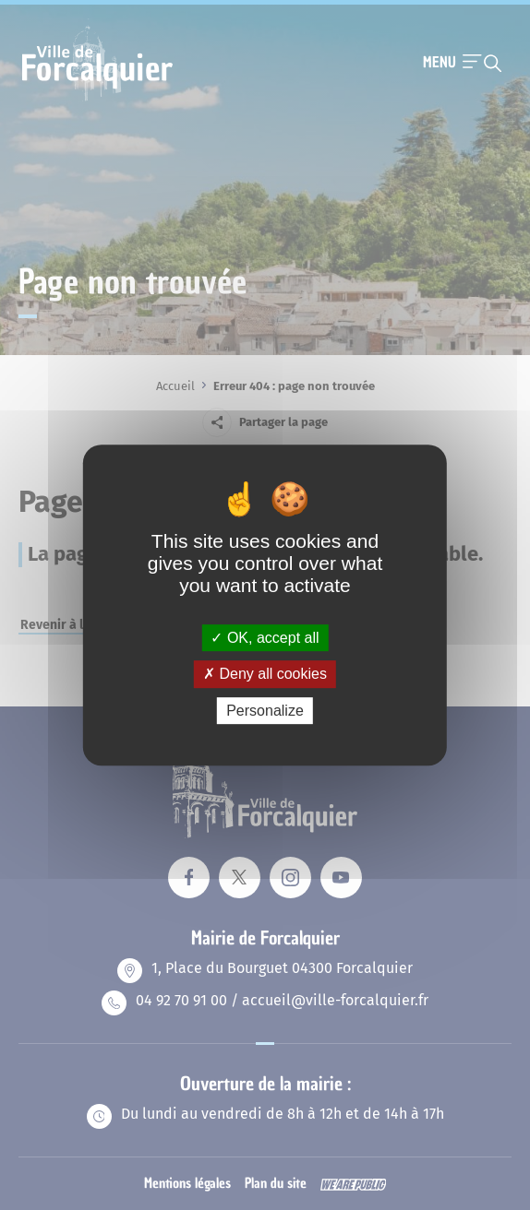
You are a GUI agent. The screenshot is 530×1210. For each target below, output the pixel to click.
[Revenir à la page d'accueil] (97, 98)
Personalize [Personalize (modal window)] (265, 710)
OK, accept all (265, 638)
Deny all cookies (265, 674)
